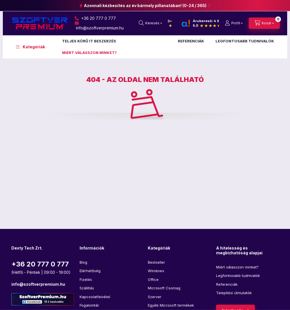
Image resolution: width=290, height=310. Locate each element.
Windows (156, 270)
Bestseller (156, 262)
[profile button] (234, 23)
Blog (83, 262)
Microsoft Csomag (164, 288)
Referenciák (227, 284)
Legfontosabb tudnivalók (238, 275)
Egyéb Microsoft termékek (171, 305)
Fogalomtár (89, 305)
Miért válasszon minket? (237, 267)
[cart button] (264, 23)
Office (153, 279)
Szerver (154, 296)
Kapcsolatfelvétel (95, 296)
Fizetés (86, 279)
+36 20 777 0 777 (95, 18)
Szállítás (87, 288)
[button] (30, 46)
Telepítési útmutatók (234, 293)
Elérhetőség (90, 270)
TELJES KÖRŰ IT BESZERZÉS (89, 41)
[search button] (150, 23)
